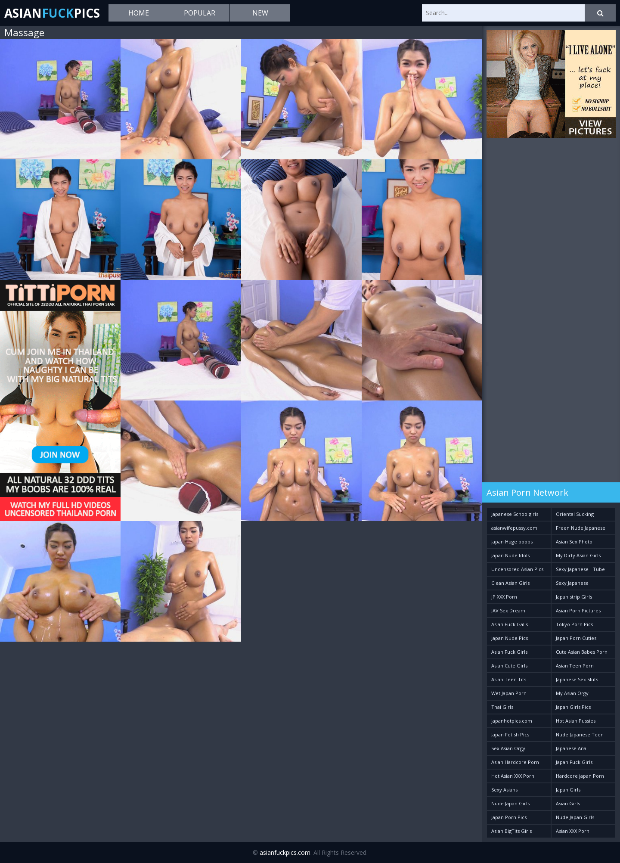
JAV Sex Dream (508, 610)
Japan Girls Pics (573, 707)
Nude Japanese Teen (580, 734)
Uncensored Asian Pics (517, 569)
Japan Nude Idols (510, 555)
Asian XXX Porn (572, 831)
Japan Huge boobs (512, 541)
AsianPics (52, 13)
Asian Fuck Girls (509, 652)
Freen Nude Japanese (580, 528)
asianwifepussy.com (514, 528)
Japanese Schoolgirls (514, 514)
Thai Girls (502, 707)
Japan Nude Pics (509, 638)
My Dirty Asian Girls (578, 555)
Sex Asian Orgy (508, 748)
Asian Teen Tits (508, 679)
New (260, 13)
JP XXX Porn (504, 596)
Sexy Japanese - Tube (580, 569)
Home (138, 13)
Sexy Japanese (572, 583)
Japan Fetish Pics (510, 734)
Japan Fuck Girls (574, 762)
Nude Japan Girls (510, 803)
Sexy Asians (504, 789)
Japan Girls (568, 789)
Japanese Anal (572, 748)
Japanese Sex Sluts (577, 679)
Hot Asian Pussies (575, 720)
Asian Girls (568, 803)
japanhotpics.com (511, 720)
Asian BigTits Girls (511, 831)
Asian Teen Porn (575, 665)
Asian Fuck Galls (509, 624)
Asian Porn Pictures (578, 610)
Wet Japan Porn (509, 693)
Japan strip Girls (574, 596)
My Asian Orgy (572, 693)
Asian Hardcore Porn (515, 762)
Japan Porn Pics (509, 817)
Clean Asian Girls (510, 583)
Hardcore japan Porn (580, 776)
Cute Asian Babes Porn (582, 652)
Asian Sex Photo (574, 541)
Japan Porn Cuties (576, 638)
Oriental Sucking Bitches (575, 516)
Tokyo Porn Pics (574, 624)
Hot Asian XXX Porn (512, 776)
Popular (199, 13)
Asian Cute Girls (509, 665)
